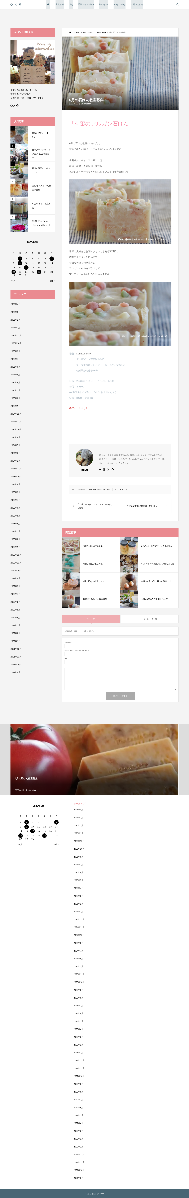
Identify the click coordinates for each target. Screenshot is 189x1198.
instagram (103, 4)
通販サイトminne (86, 4)
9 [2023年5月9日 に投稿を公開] (20, 263)
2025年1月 (15, 406)
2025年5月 (15, 374)
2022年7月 (15, 594)
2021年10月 (16, 664)
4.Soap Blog (105, 489)
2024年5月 (15, 453)
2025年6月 (15, 367)
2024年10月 (16, 429)
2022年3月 (15, 625)
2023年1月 (15, 547)
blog (71, 4)
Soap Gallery (120, 4)
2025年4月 (15, 382)
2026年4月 (15, 304)
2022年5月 (15, 610)
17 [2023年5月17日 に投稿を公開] (26, 267)
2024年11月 (16, 421)
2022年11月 (16, 563)
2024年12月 (16, 414)
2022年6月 (15, 602)
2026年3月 (15, 312)
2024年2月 (15, 461)
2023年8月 (15, 492)
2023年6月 (15, 508)
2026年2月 (15, 320)
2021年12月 (16, 649)
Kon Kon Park (84, 353)
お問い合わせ (137, 4)
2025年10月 (16, 343)
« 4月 (12, 281)
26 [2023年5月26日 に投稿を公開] (39, 272)
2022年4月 (15, 617)
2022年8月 (15, 586)
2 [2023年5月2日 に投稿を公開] (20, 259)
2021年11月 (16, 657)
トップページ (48, 4)
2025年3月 (15, 390)
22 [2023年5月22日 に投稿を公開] (14, 272)
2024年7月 (15, 445)
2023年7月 (15, 500)
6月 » (52, 281)
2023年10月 (16, 476)
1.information (86, 104)
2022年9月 (15, 578)
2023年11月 (16, 468)
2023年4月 (15, 523)
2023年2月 (15, 539)
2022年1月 (15, 641)
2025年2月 (15, 398)
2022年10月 (16, 570)
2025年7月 (15, 359)
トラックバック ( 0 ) (149, 619)
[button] (120, 73)
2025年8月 (15, 351)
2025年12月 (16, 335)
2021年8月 (15, 672)
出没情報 (60, 4)
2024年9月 (15, 437)
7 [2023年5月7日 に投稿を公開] (51, 259)
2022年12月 (16, 555)
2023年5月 (15, 516)
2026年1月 (15, 327)
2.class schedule (93, 489)
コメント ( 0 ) (91, 619)
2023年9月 (15, 484)
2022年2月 (15, 633)
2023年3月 (15, 531)
